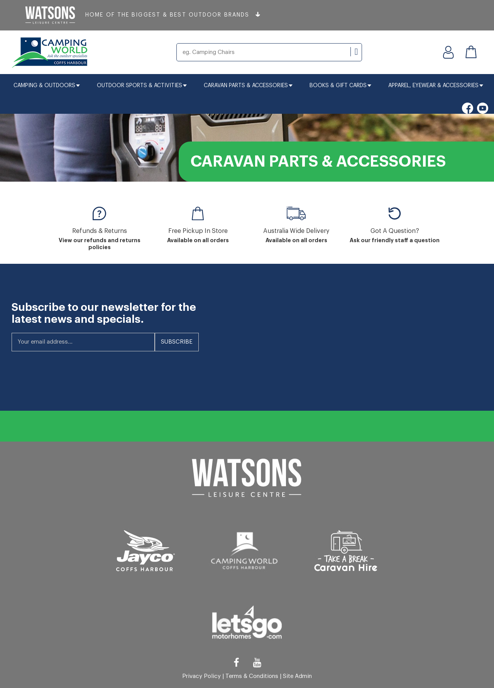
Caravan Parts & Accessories (248, 85)
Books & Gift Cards (340, 85)
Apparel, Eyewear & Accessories (435, 85)
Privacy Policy (201, 676)
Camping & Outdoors (47, 85)
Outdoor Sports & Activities (142, 85)
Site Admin (297, 676)
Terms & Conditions (251, 676)
